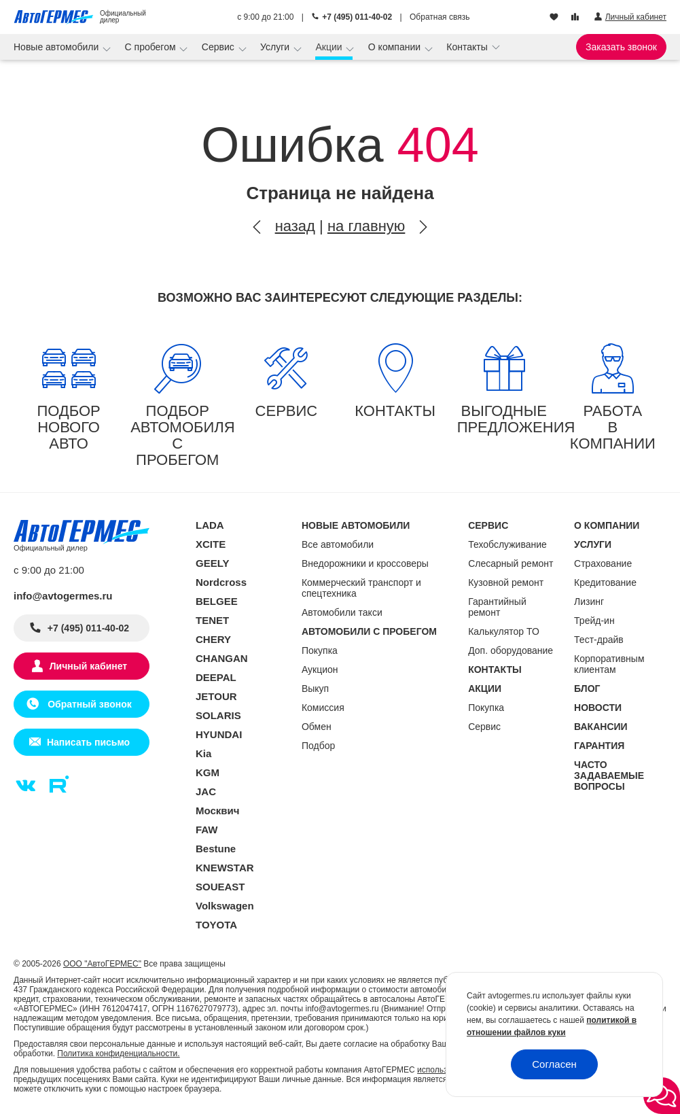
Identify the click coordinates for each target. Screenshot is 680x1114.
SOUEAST (220, 886)
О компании (395, 46)
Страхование (603, 563)
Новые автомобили (57, 46)
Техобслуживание (507, 544)
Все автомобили (338, 544)
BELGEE (217, 601)
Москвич (217, 810)
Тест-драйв (599, 639)
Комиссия (323, 707)
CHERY (213, 639)
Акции (329, 46)
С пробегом (152, 46)
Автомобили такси (342, 612)
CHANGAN (222, 658)
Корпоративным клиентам (609, 664)
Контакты (468, 46)
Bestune (216, 848)
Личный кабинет (88, 666)
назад (295, 225)
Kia (203, 753)
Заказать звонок (621, 46)
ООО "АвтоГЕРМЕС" (102, 964)
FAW (207, 829)
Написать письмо (88, 742)
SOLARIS (218, 715)
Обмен (317, 726)
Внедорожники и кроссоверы (365, 563)
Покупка (320, 650)
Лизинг (589, 601)
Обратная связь (439, 17)
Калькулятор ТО (503, 631)
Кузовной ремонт (505, 582)
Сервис (219, 46)
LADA (210, 525)
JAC (206, 791)
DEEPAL (216, 677)
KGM (207, 772)
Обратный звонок (88, 704)
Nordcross (221, 582)
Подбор (318, 745)
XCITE (211, 544)
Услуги (276, 46)
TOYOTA (216, 924)
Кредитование (605, 582)
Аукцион (320, 669)
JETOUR (216, 696)
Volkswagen (225, 905)
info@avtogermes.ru (63, 596)
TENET (212, 620)
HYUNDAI (219, 734)
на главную (366, 225)
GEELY (212, 563)
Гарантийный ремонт (497, 607)
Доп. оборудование (510, 650)
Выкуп (315, 688)
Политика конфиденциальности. (118, 1053)
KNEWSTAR (225, 867)
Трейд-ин (594, 620)
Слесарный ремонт (510, 563)
